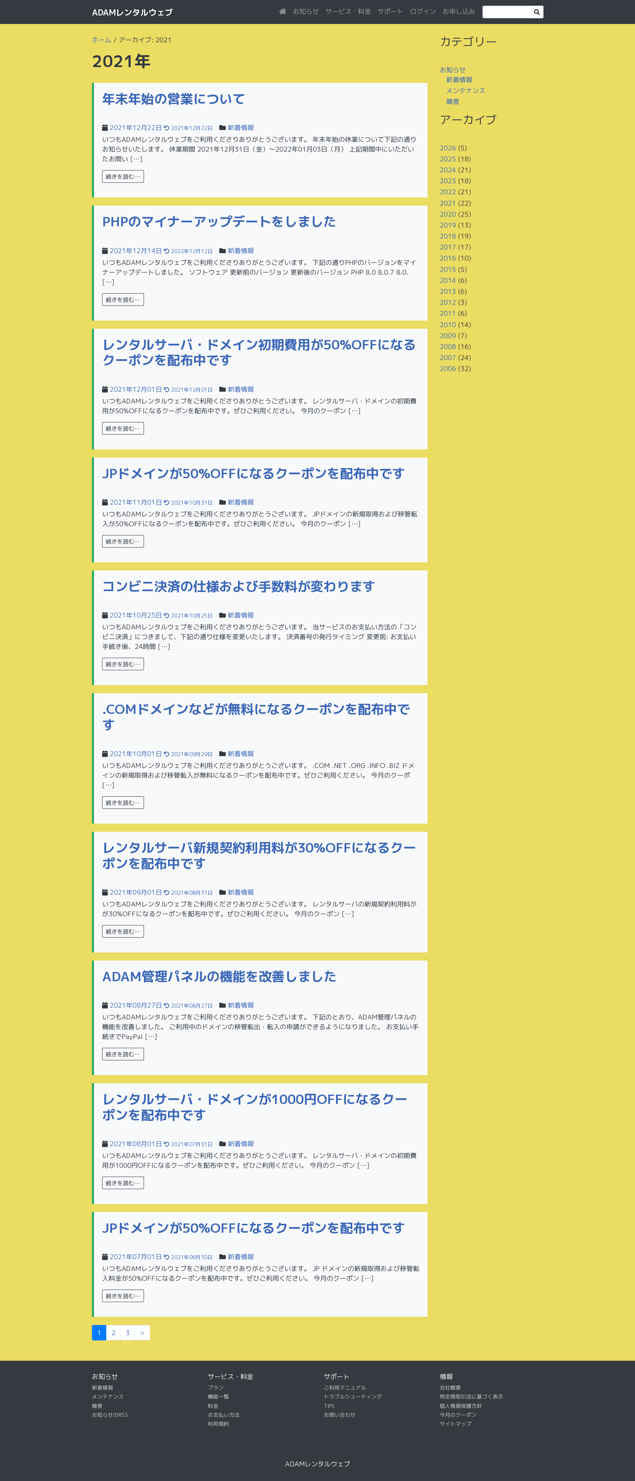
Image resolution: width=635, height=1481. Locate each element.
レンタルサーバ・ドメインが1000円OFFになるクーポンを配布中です (255, 1106)
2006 (447, 368)
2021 (447, 202)
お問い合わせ (339, 1414)
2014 (447, 280)
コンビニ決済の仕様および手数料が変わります (238, 586)
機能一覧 (218, 1396)
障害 (452, 101)
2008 (447, 346)
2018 (447, 236)
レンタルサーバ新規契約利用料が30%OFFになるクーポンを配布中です (259, 855)
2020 (447, 214)
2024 (447, 169)
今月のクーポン (457, 1414)
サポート (390, 11)
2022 (447, 191)
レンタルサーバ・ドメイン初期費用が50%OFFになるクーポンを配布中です (259, 352)
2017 (447, 247)
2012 (447, 302)
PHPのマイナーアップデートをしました (219, 221)
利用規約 (218, 1423)
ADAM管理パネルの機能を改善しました (219, 976)
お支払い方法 (223, 1414)
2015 (447, 269)
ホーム (101, 39)
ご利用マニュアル (344, 1387)
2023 (447, 180)
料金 (212, 1405)
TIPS (328, 1405)
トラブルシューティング (352, 1396)
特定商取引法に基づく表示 (471, 1396)
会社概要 (449, 1387)
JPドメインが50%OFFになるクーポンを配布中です (253, 473)
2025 (447, 158)
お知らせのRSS (110, 1414)
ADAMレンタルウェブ (132, 12)
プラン (215, 1387)
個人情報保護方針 (460, 1405)
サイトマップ (455, 1423)
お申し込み (458, 11)
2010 (447, 324)
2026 (447, 147)
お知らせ (305, 11)
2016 (447, 258)
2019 (447, 225)
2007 (447, 357)
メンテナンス (465, 90)
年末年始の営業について (173, 99)
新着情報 (241, 127)
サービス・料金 (348, 11)
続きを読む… (122, 176)
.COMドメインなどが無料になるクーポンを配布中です (256, 716)
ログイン (423, 11)
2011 (447, 313)
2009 (447, 335)
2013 (447, 291)
